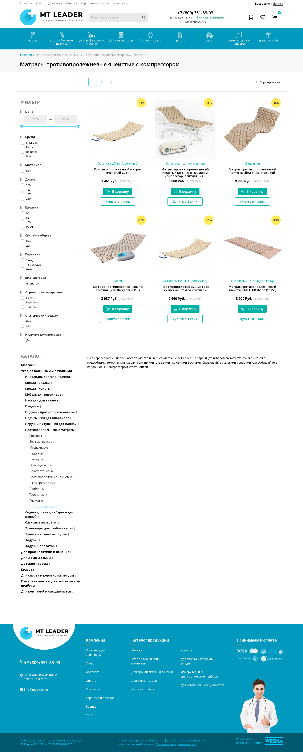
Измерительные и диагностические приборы (50, 583)
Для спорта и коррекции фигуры (48, 575)
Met (26, 156)
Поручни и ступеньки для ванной (52, 424)
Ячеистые (139, 55)
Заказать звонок (210, 17)
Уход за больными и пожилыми (62, 38)
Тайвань (29, 307)
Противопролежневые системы (51, 477)
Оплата (71, 3)
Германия (30, 302)
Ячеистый (30, 283)
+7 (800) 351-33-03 (195, 13)
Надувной (36, 453)
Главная (26, 3)
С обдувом (36, 489)
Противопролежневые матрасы (106, 55)
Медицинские (39, 447)
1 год (27, 260)
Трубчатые (38, 495)
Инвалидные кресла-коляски (48, 377)
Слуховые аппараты (42, 522)
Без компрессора (41, 442)
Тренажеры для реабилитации (50, 528)
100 (26, 222)
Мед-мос (29, 143)
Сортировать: (270, 82)
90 (25, 213)
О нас (40, 3)
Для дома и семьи (121, 37)
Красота (180, 37)
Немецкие (36, 459)
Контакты (121, 3)
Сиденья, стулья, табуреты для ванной (49, 514)
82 (25, 217)
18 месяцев (31, 264)
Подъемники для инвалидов (48, 418)
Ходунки (32, 540)
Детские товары (151, 37)
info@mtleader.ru (195, 22)
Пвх (26, 171)
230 (26, 199)
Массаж (33, 37)
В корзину (117, 191)
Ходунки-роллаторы (42, 546)
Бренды (91, 706)
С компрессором (42, 483)
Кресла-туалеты (39, 389)
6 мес (27, 269)
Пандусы (33, 406)
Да (25, 245)
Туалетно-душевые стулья (47, 534)
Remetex (29, 152)
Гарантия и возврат (95, 3)
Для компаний (268, 37)
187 (26, 194)
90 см (27, 227)
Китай (27, 298)
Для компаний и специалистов (47, 591)
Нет (26, 241)
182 (26, 189)
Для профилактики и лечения (91, 38)
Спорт (209, 37)
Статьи (91, 715)
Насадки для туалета (43, 400)
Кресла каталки (38, 383)
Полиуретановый (41, 471)
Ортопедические (41, 465)
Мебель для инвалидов (44, 394)
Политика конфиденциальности (176, 744)
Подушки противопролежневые (51, 412)
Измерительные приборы (239, 38)
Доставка (55, 3)
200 (26, 185)
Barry (27, 147)
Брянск (278, 3)
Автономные (38, 436)
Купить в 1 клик (118, 201)
